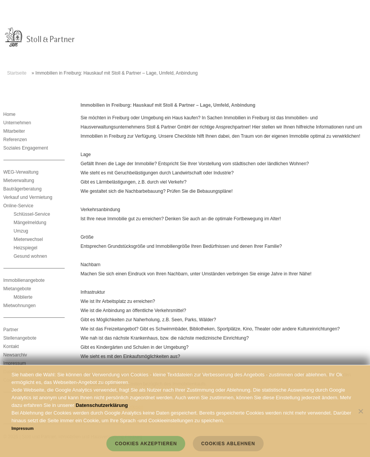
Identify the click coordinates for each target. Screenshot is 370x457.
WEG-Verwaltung (21, 172)
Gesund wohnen (30, 256)
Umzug (21, 231)
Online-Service (18, 205)
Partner (10, 329)
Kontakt (11, 346)
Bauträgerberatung (22, 189)
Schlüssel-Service (32, 214)
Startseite (17, 73)
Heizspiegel (25, 247)
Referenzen (15, 139)
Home (9, 114)
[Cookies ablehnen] (360, 411)
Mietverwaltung (18, 180)
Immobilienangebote (24, 280)
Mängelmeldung (30, 222)
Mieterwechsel (28, 239)
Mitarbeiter (14, 131)
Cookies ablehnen (228, 443)
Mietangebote (17, 288)
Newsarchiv (15, 355)
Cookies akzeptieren (146, 443)
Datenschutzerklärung (102, 405)
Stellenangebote (20, 338)
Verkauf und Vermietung (27, 197)
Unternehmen (17, 122)
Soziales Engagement (25, 148)
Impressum (14, 363)
